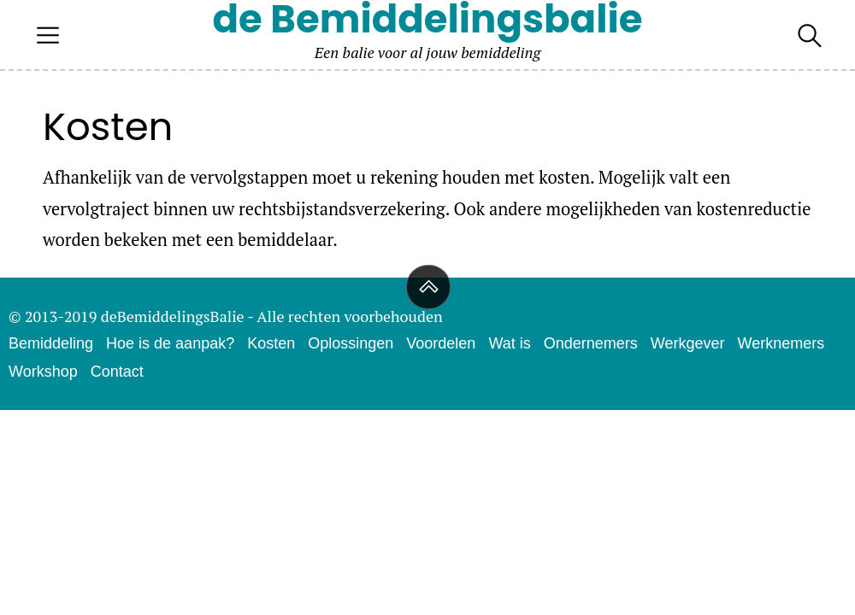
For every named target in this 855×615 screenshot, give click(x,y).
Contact (117, 371)
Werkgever (688, 343)
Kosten (271, 343)
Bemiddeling (51, 343)
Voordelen (440, 343)
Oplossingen (350, 343)
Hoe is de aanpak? (170, 343)
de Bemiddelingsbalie (428, 19)
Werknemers (780, 343)
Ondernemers (591, 343)
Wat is (509, 343)
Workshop (43, 371)
